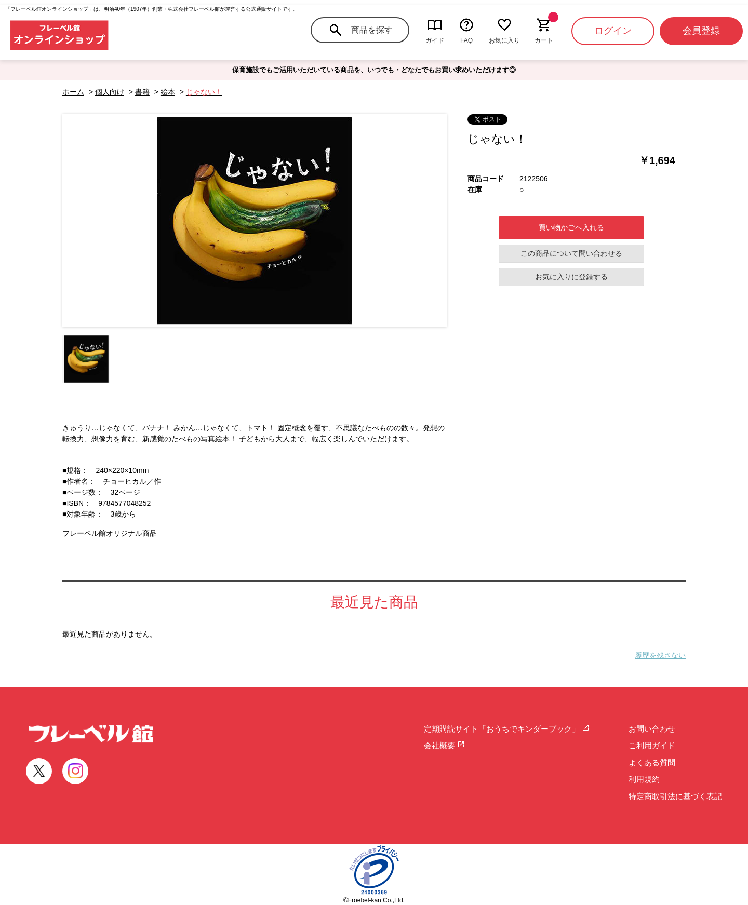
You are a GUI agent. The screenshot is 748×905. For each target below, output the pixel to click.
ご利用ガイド (652, 745)
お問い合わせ (652, 728)
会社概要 (444, 745)
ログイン (613, 30)
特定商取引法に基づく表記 (675, 796)
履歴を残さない (660, 655)
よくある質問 (652, 762)
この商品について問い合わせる (571, 253)
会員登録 (701, 30)
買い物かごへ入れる (571, 227)
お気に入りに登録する (571, 277)
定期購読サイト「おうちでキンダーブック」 (507, 728)
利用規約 (644, 779)
